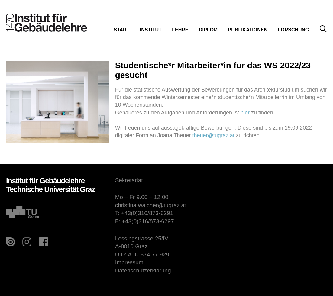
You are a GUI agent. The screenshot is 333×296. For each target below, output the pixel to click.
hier (245, 113)
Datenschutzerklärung (143, 270)
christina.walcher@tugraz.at (150, 205)
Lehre (180, 29)
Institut (151, 29)
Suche (323, 29)
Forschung (293, 29)
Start (121, 29)
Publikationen (247, 29)
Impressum (129, 262)
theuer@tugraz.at (213, 135)
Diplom (208, 29)
